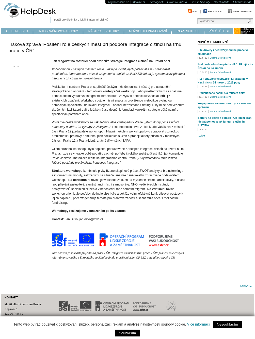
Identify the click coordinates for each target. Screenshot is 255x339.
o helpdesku (17, 31)
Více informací (198, 324)
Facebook (215, 11)
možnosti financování (148, 31)
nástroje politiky (103, 31)
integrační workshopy (58, 31)
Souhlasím (127, 333)
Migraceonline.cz (118, 2)
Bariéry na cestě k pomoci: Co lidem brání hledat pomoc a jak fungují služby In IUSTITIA (225, 121)
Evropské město (177, 2)
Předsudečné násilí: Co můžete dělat (221, 92)
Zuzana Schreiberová (220, 58)
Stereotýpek (156, 2)
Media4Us (139, 2)
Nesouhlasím (227, 324)
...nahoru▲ (244, 286)
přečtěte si (219, 31)
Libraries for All (242, 2)
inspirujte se (188, 31)
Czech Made (221, 2)
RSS (195, 11)
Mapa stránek (242, 11)
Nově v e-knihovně (213, 42)
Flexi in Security (200, 2)
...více (201, 135)
